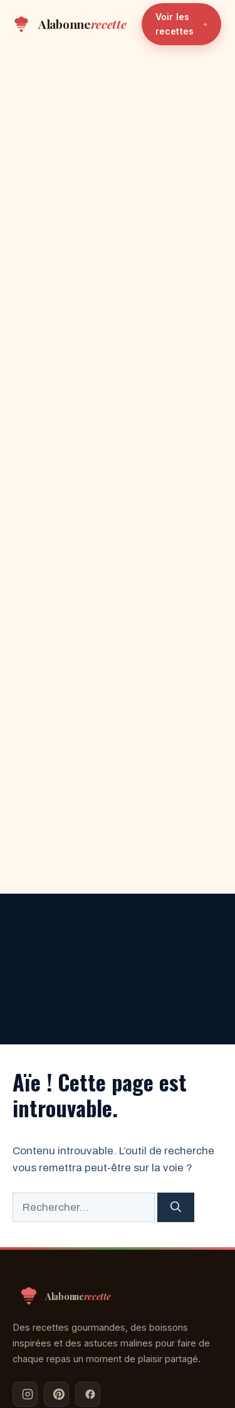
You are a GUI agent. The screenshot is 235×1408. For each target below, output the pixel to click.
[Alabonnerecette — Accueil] (69, 24)
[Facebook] (87, 1394)
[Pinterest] (56, 1394)
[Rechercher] (175, 1208)
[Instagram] (25, 1394)
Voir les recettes (181, 23)
